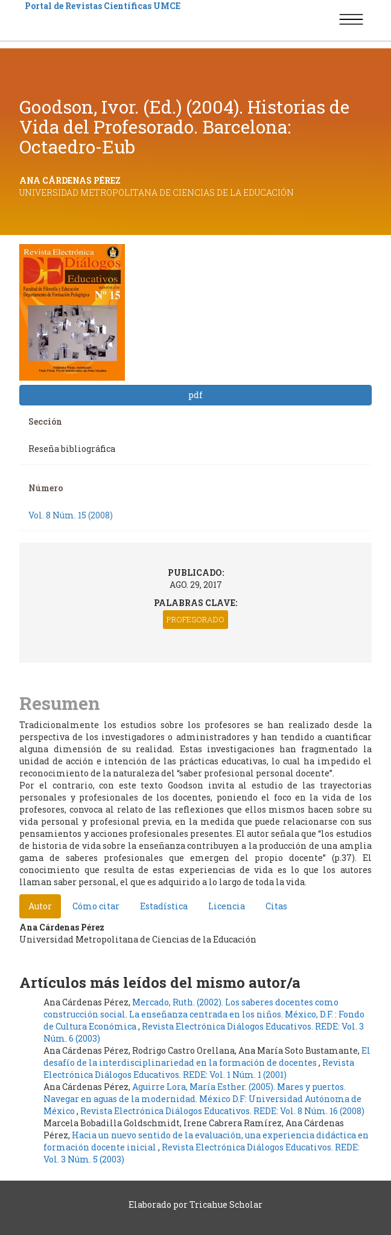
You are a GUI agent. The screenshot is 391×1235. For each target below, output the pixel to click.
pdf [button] (195, 395)
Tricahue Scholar (225, 1204)
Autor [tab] (40, 906)
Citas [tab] (276, 906)
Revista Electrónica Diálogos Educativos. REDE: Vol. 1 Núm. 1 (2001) (198, 1068)
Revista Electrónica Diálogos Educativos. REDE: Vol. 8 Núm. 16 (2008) (222, 1111)
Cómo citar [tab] (95, 906)
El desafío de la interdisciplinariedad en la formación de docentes (206, 1056)
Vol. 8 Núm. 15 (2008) (70, 515)
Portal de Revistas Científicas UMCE (102, 5)
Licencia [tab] (226, 906)
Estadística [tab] (164, 906)
